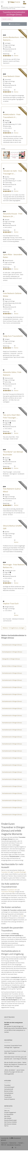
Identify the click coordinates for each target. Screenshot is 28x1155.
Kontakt (20, 1143)
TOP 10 (6, 1126)
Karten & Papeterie (9, 1099)
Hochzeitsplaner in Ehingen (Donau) (12, 652)
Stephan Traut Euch (11, 603)
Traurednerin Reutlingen (8, 891)
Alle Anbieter (7, 1118)
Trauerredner (8, 1097)
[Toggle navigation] (2, 2)
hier (22, 916)
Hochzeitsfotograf (9, 1087)
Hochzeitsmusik (8, 1089)
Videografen (7, 1095)
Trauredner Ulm (5, 872)
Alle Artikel (7, 1116)
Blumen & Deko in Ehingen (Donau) (12, 666)
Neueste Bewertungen (10, 1120)
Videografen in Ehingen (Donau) (11, 659)
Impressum (4, 1143)
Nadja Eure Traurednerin (13, 336)
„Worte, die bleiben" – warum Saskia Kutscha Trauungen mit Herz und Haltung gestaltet (14, 1072)
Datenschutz (12, 1143)
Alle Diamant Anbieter (10, 1124)
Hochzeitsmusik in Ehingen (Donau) (12, 645)
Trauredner (7, 1085)
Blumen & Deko (8, 1091)
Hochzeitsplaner (8, 1093)
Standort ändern (6, 19)
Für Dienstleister (8, 1114)
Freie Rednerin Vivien (11, 76)
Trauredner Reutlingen (19, 872)
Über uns (6, 1110)
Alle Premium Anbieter (10, 1122)
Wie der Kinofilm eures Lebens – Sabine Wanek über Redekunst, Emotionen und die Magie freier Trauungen (15, 1064)
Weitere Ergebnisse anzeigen (14, 628)
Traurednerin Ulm (12, 890)
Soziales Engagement (10, 1112)
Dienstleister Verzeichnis (14, 1145)
